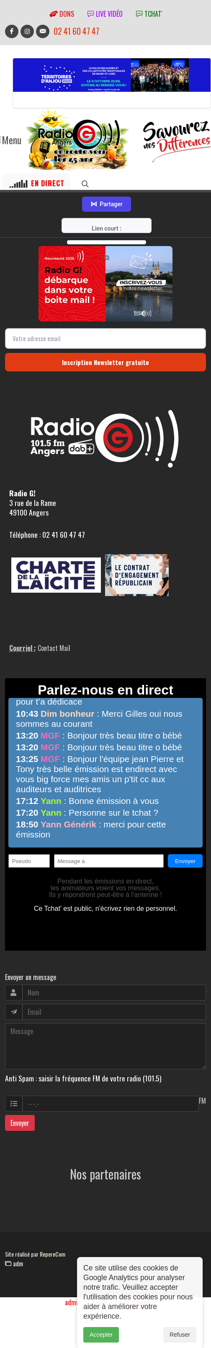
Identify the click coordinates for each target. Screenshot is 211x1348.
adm (14, 1263)
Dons (61, 14)
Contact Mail (54, 648)
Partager (106, 204)
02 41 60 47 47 (76, 31)
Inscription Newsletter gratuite (105, 362)
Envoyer (19, 1123)
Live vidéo (105, 14)
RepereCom (52, 1253)
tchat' (149, 14)
